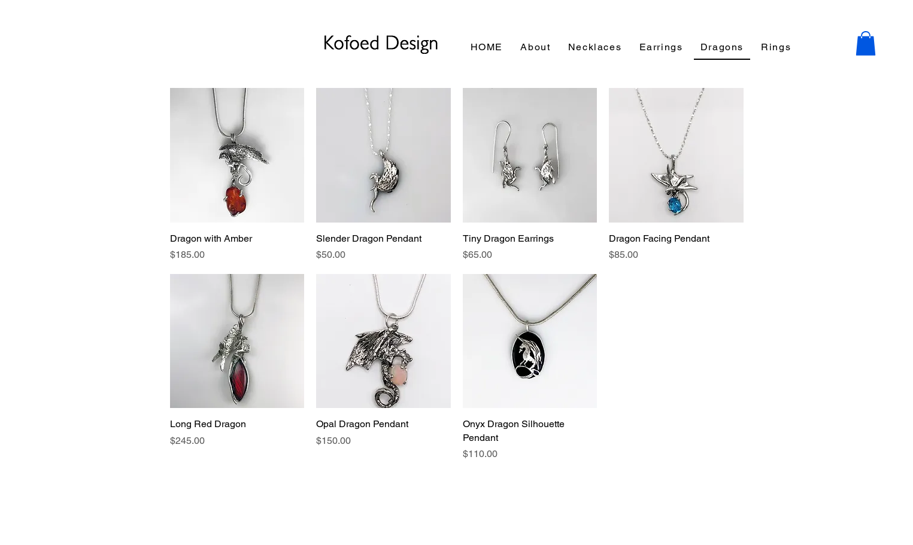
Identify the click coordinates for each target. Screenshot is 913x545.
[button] (866, 43)
